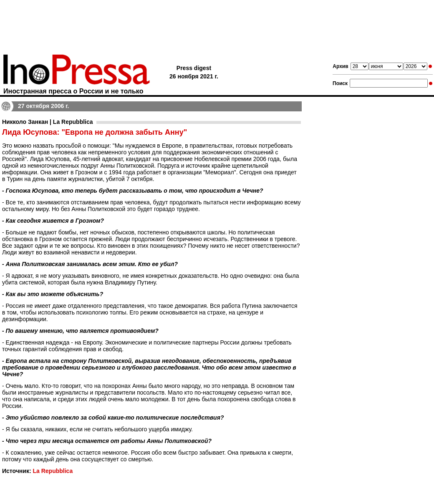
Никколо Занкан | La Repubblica (47, 121)
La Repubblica (53, 471)
